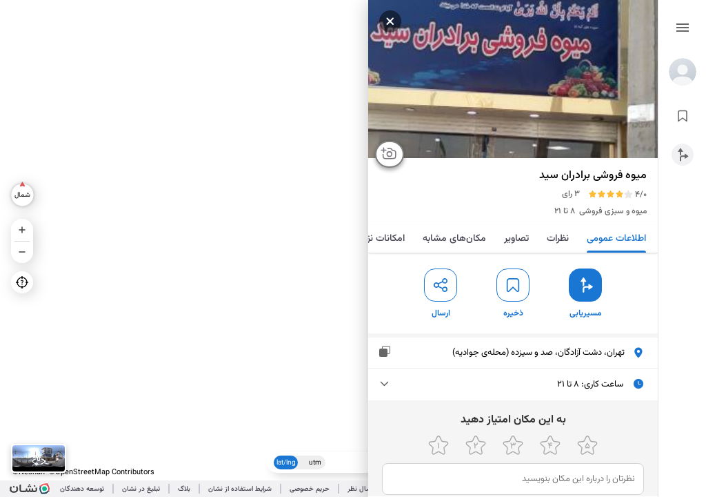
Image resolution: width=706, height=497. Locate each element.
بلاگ (184, 489)
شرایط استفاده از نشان (240, 489)
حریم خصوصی (310, 489)
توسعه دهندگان (82, 489)
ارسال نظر (361, 489)
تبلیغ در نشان (141, 489)
